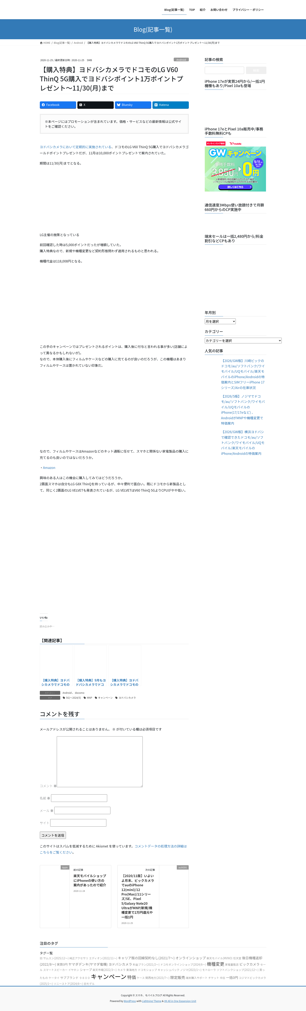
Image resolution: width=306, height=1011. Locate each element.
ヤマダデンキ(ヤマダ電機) (88, 964)
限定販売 (177, 977)
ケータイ (54, 978)
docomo (79, 692)
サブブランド (69, 977)
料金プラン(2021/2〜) (146, 964)
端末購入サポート (197, 978)
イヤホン (73, 970)
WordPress (130, 1001)
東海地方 (131, 970)
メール (47, 810)
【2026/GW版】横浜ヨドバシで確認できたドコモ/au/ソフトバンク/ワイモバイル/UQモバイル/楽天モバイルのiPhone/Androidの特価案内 (243, 442)
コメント (48, 785)
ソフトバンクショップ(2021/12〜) (238, 970)
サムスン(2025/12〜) (56, 958)
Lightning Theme (151, 1001)
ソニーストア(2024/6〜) (68, 984)
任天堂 (237, 958)
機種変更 (215, 964)
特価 (131, 977)
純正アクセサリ (78, 958)
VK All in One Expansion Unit (180, 1001)
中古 (222, 978)
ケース (141, 978)
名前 (45, 798)
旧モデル (89, 984)
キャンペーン (105, 697)
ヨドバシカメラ (127, 697)
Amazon (49, 467)
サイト (45, 822)
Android (181, 60)
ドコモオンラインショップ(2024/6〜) (183, 964)
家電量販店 (232, 964)
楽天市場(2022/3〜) (104, 970)
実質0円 (62, 964)
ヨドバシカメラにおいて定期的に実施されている (75, 146)
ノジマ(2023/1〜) (191, 970)
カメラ (121, 970)
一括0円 (232, 977)
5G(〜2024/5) (73, 697)
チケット (213, 978)
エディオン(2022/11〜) (103, 958)
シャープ (86, 969)
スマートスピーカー (55, 970)
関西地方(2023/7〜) (157, 978)
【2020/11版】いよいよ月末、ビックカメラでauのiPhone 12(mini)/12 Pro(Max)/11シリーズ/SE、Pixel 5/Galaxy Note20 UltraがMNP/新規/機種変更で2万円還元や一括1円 (137, 896)
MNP (89, 697)
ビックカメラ (249, 964)
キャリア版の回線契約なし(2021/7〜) (146, 957)
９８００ (84, 978)
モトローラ (209, 970)
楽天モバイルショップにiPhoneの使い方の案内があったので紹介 (89, 880)
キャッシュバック (168, 970)
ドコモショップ (147, 970)
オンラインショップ (190, 957)
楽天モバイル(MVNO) (220, 958)
